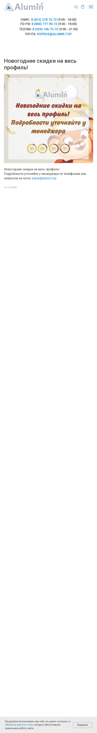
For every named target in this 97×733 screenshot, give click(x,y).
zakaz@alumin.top (44, 178)
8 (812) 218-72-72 (44, 19)
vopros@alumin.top (54, 34)
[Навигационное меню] (91, 6)
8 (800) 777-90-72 (44, 24)
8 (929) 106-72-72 (45, 29)
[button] (76, 7)
